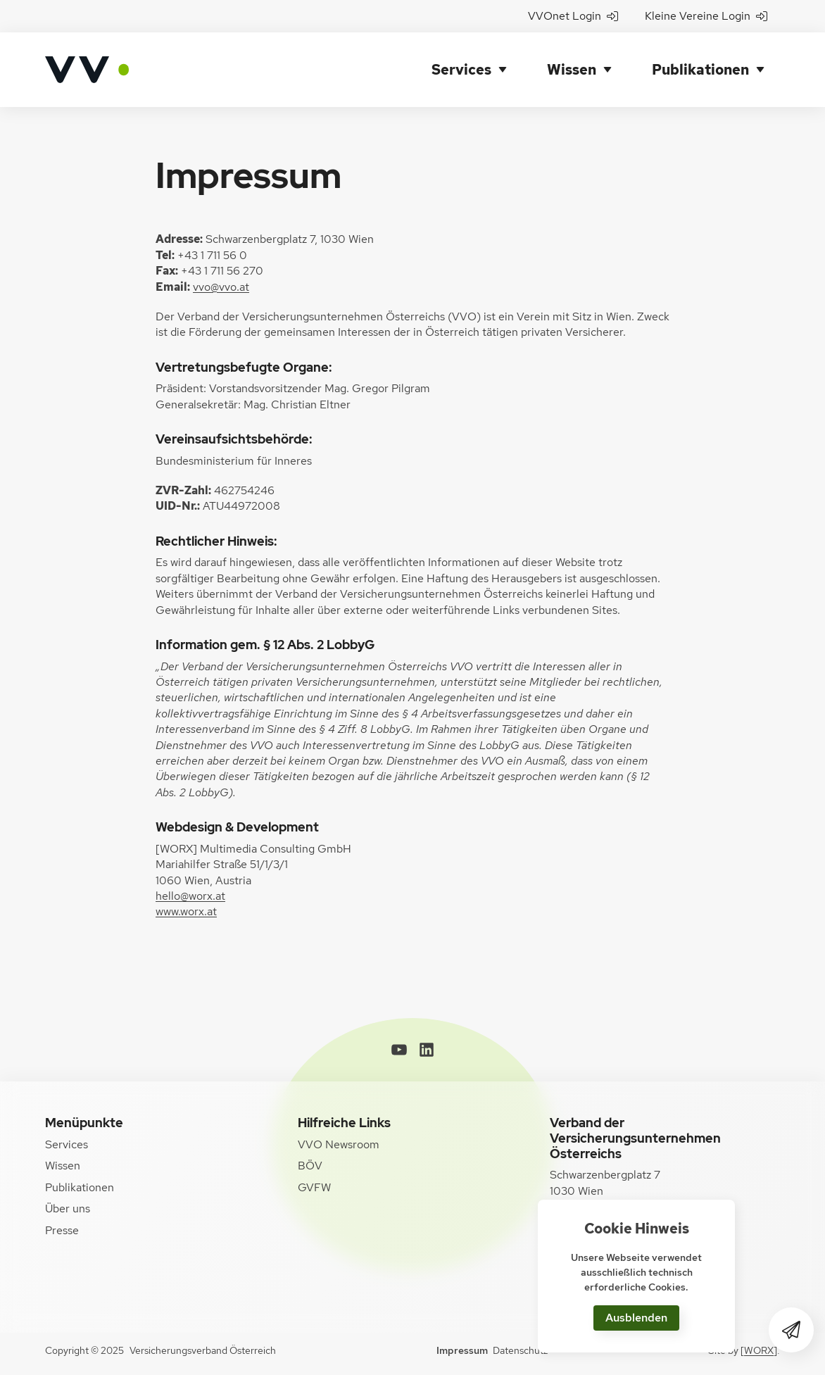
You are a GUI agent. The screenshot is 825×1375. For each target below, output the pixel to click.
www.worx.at (186, 911)
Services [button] (461, 70)
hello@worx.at (190, 896)
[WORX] (759, 1350)
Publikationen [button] (700, 70)
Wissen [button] (571, 70)
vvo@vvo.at (221, 287)
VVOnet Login (573, 15)
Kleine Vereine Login (706, 15)
